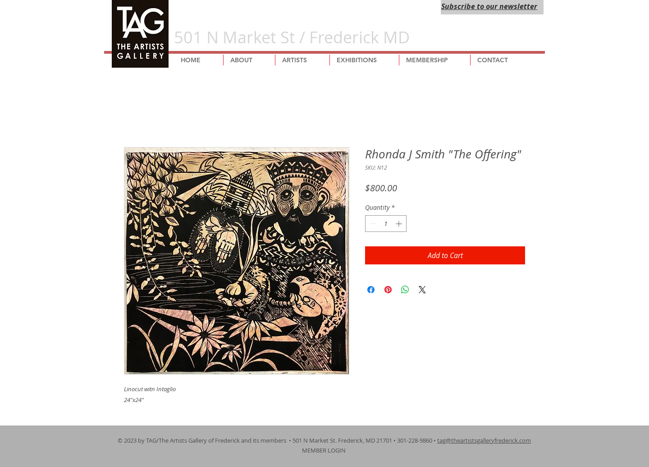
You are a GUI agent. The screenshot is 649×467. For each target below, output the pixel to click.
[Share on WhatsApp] (405, 289)
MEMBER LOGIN (324, 450)
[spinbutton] (386, 223)
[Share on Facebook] (371, 289)
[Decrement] (372, 223)
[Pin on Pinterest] (388, 289)
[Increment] (399, 223)
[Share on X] (422, 289)
